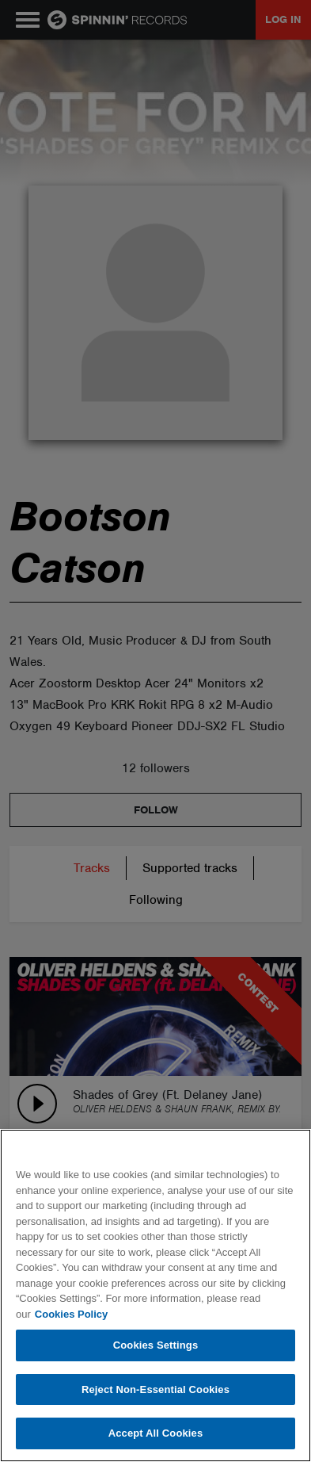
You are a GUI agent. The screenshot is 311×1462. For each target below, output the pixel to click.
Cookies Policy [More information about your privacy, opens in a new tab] (71, 1314)
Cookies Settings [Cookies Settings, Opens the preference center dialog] (156, 1345)
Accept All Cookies (155, 1433)
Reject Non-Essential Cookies (155, 1389)
